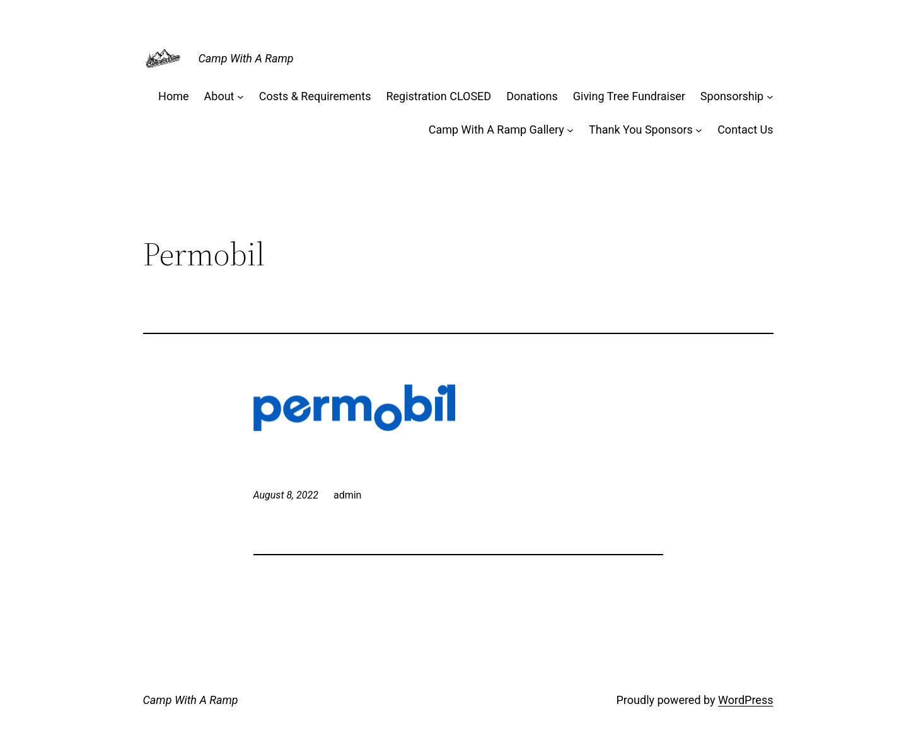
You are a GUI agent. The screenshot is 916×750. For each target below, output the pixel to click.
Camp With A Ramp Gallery (496, 129)
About (219, 96)
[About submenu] (240, 96)
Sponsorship (731, 96)
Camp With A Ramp (246, 58)
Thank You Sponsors (641, 129)
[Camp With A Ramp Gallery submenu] (570, 130)
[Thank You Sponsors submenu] (698, 130)
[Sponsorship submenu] (770, 96)
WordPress (745, 700)
